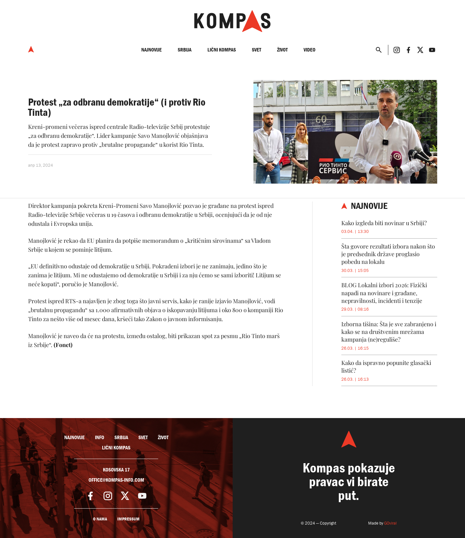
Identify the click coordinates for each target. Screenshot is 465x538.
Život (282, 49)
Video (309, 49)
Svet (256, 49)
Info (99, 437)
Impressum (128, 519)
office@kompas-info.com (116, 480)
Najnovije (151, 49)
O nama (100, 519)
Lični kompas (221, 49)
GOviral (390, 523)
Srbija (184, 49)
